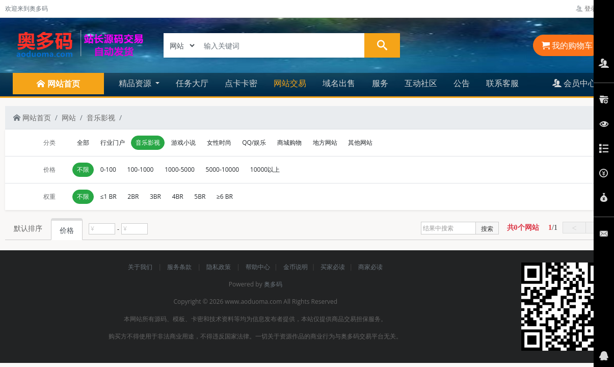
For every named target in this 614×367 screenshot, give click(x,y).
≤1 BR (108, 196)
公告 (461, 83)
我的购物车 (567, 45)
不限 (83, 169)
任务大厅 (192, 83)
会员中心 (574, 83)
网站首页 (32, 117)
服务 (380, 83)
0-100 (108, 169)
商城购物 (289, 142)
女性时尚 (219, 142)
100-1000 (140, 169)
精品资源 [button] (136, 83)
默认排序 (28, 228)
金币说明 (295, 267)
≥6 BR (225, 196)
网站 (69, 117)
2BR (133, 196)
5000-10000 (222, 169)
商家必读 (370, 267)
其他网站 (360, 142)
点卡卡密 (241, 83)
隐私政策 (219, 267)
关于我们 (141, 267)
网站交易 (290, 83)
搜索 (487, 228)
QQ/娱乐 (254, 142)
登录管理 (592, 8)
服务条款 (180, 267)
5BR (199, 196)
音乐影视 (101, 117)
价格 (67, 230)
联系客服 (502, 83)
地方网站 (325, 142)
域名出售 (339, 83)
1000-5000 (180, 169)
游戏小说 (183, 142)
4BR (177, 196)
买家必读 (333, 267)
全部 (83, 142)
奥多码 (273, 284)
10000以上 (265, 169)
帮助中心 (258, 267)
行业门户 (112, 142)
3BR (155, 196)
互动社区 (421, 83)
